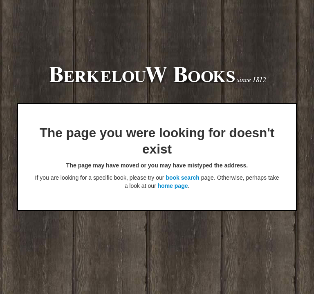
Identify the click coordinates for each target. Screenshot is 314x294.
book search (182, 177)
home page (173, 186)
